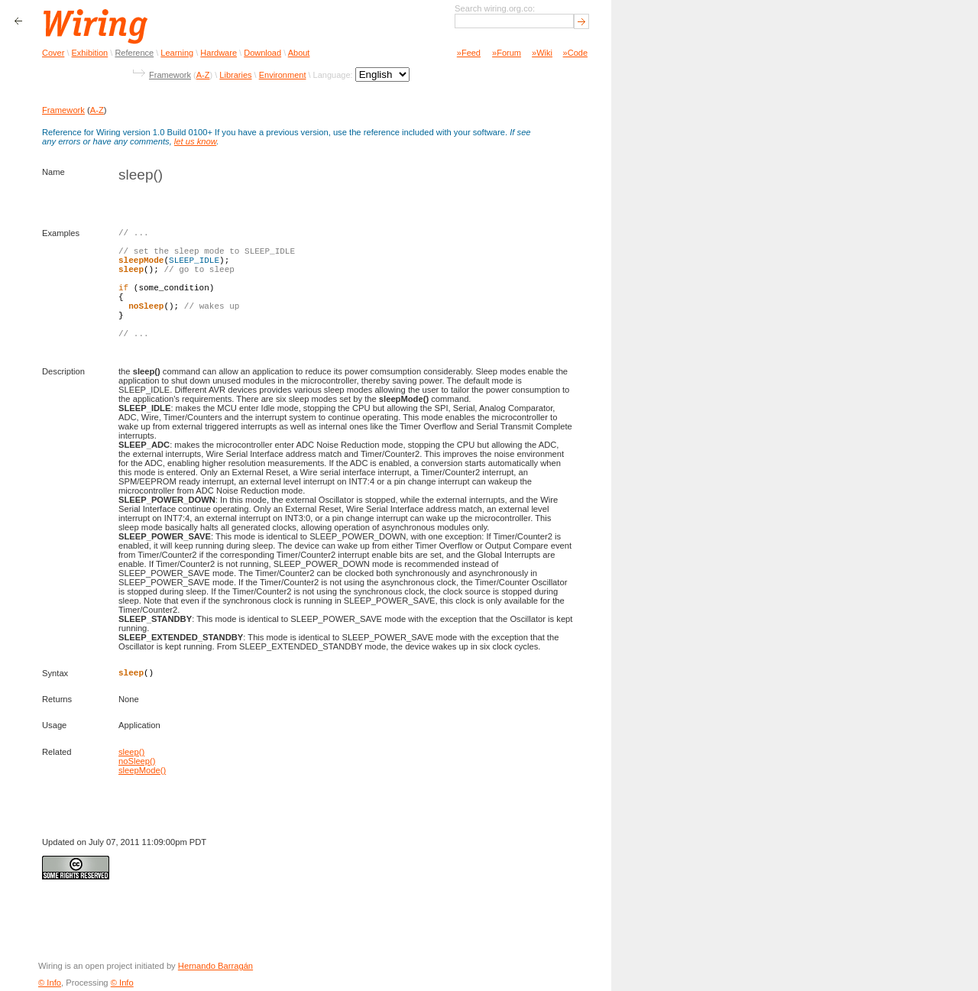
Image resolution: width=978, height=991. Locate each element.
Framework (170, 74)
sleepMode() (142, 770)
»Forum (506, 52)
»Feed (469, 52)
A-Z (203, 74)
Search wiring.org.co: (495, 8)
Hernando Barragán (215, 965)
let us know (195, 141)
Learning (176, 52)
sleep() (131, 751)
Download (262, 52)
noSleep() (137, 761)
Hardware (218, 52)
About (299, 52)
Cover (53, 52)
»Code (575, 52)
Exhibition (90, 52)
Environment (282, 74)
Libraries (235, 74)
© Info (49, 982)
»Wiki (542, 52)
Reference (134, 52)
